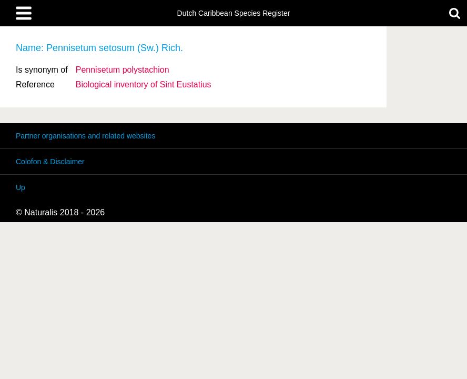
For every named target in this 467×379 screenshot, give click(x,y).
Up (20, 187)
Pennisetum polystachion (122, 69)
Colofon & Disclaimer (50, 161)
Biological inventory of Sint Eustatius (143, 84)
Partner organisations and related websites (85, 136)
